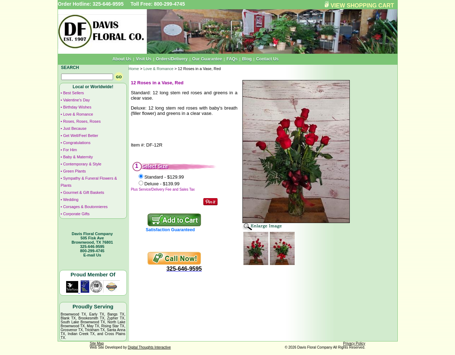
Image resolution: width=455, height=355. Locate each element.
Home (134, 69)
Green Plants (74, 171)
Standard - (164, 177)
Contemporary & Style (82, 164)
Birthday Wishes (77, 107)
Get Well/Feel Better (80, 135)
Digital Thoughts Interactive (149, 347)
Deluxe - (162, 183)
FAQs (231, 59)
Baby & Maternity (78, 157)
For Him (70, 150)
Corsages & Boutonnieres (85, 207)
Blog (247, 59)
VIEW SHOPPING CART (362, 5)
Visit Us (143, 59)
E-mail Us (92, 255)
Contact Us (267, 59)
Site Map (97, 343)
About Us (121, 59)
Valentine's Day (76, 100)
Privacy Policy (354, 343)
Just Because (74, 128)
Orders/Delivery (172, 59)
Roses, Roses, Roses (82, 121)
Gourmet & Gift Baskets (83, 192)
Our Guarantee (207, 59)
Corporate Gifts (76, 214)
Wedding (70, 199)
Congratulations (76, 143)
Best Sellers (73, 93)
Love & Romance (78, 114)
